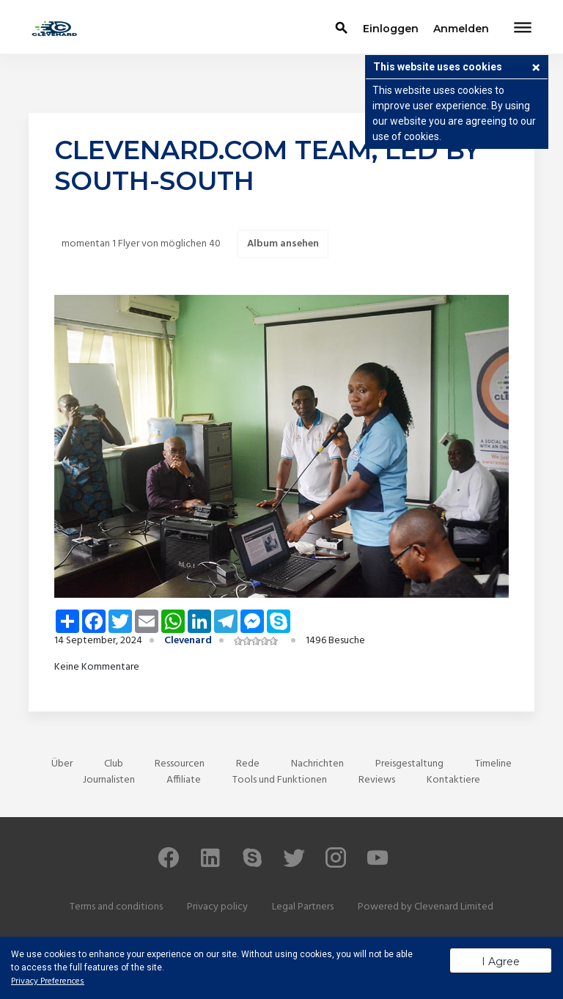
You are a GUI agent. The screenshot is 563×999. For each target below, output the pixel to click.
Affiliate (183, 780)
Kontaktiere (453, 780)
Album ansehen (283, 243)
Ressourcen (180, 763)
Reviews (376, 780)
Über (62, 763)
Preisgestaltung (409, 763)
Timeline (493, 763)
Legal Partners (303, 907)
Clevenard (188, 640)
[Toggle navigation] (522, 28)
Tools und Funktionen (279, 780)
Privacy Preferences (47, 981)
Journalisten (109, 780)
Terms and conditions (116, 907)
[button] (535, 69)
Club (113, 763)
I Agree (501, 961)
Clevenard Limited (453, 907)
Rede (248, 763)
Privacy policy (217, 907)
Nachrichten (317, 763)
